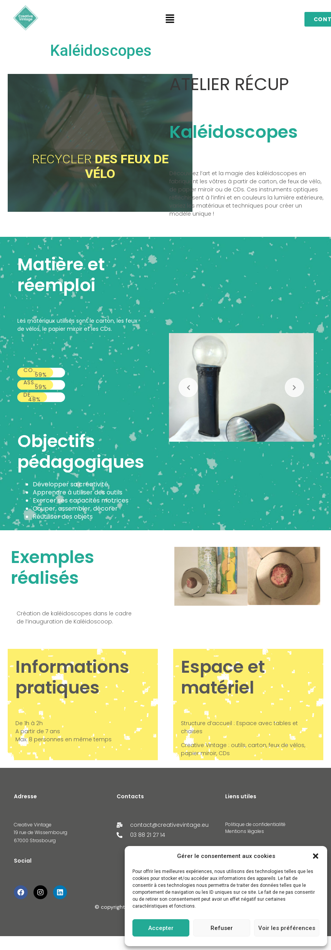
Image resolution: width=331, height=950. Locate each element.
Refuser (222, 928)
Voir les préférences (286, 928)
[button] (315, 856)
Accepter (161, 928)
